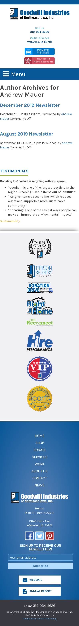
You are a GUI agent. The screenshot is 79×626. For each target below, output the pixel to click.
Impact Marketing (46, 618)
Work (39, 464)
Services (39, 457)
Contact (39, 478)
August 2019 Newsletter (26, 134)
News (39, 485)
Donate (39, 450)
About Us (39, 471)
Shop (39, 443)
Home (39, 436)
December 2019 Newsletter (30, 105)
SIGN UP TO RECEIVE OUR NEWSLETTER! (40, 547)
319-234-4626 (39, 32)
